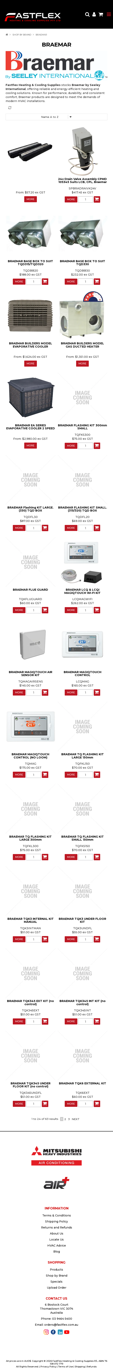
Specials (56, 1281)
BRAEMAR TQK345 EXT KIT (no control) (30, 1002)
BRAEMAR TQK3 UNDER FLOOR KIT (82, 920)
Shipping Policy (56, 1221)
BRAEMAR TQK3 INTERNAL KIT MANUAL (30, 920)
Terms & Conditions (56, 1215)
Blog (56, 1251)
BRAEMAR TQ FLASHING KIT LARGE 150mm (82, 755)
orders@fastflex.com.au (61, 1325)
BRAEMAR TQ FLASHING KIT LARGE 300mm (30, 838)
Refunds (92, 1366)
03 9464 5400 (62, 1318)
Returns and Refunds (56, 1227)
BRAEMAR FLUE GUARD (30, 589)
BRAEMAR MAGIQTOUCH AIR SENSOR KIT (30, 673)
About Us (56, 1233)
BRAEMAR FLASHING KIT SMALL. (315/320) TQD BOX (82, 509)
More (30, 199)
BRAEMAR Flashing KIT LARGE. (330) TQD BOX (30, 509)
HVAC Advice (56, 1245)
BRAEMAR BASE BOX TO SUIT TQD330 (82, 262)
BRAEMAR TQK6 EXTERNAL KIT (82, 1083)
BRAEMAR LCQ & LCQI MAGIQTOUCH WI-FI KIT (82, 591)
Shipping (80, 1366)
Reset (57, 108)
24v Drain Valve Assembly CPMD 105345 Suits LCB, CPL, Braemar (82, 180)
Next (76, 1119)
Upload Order (56, 1287)
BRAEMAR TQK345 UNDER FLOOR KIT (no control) (30, 1085)
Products (56, 1269)
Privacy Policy (48, 1366)
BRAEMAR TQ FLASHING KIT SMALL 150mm (82, 838)
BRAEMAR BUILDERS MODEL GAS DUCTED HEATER (82, 345)
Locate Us (56, 1239)
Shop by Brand (21, 34)
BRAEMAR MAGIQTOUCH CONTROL (82, 673)
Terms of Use (65, 1366)
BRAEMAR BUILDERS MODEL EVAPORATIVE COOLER (30, 345)
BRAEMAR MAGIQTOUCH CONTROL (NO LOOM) (30, 755)
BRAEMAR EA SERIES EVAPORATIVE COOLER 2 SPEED (30, 427)
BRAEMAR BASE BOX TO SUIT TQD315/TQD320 (30, 262)
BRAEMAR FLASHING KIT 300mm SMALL (82, 427)
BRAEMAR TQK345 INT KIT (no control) (83, 1002)
